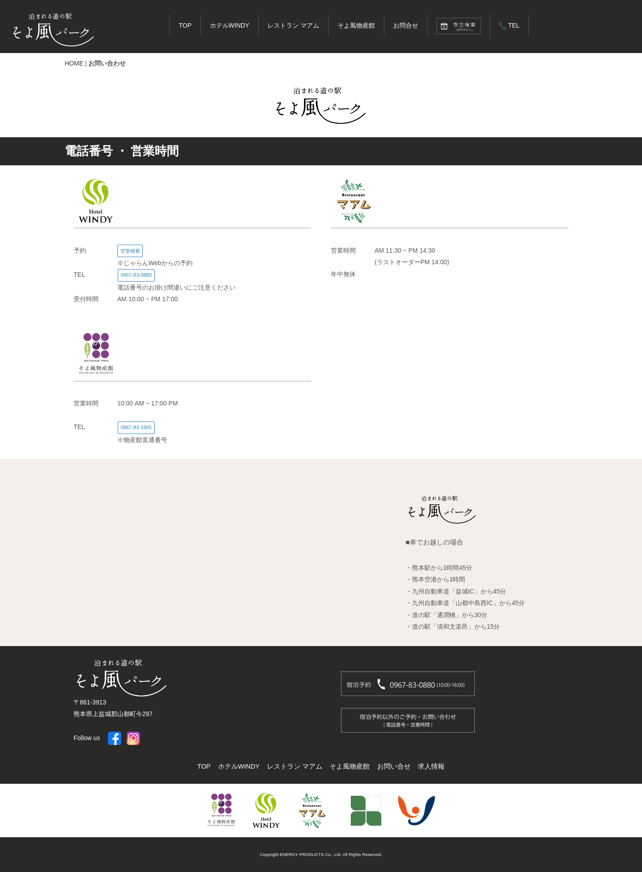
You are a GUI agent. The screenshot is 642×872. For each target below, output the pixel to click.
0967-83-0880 (136, 275)
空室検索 (130, 251)
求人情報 (431, 766)
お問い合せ (394, 766)
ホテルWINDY (230, 25)
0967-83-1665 (136, 427)
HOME (74, 63)
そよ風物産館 (356, 25)
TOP (185, 25)
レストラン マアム (293, 25)
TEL (509, 25)
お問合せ (405, 25)
